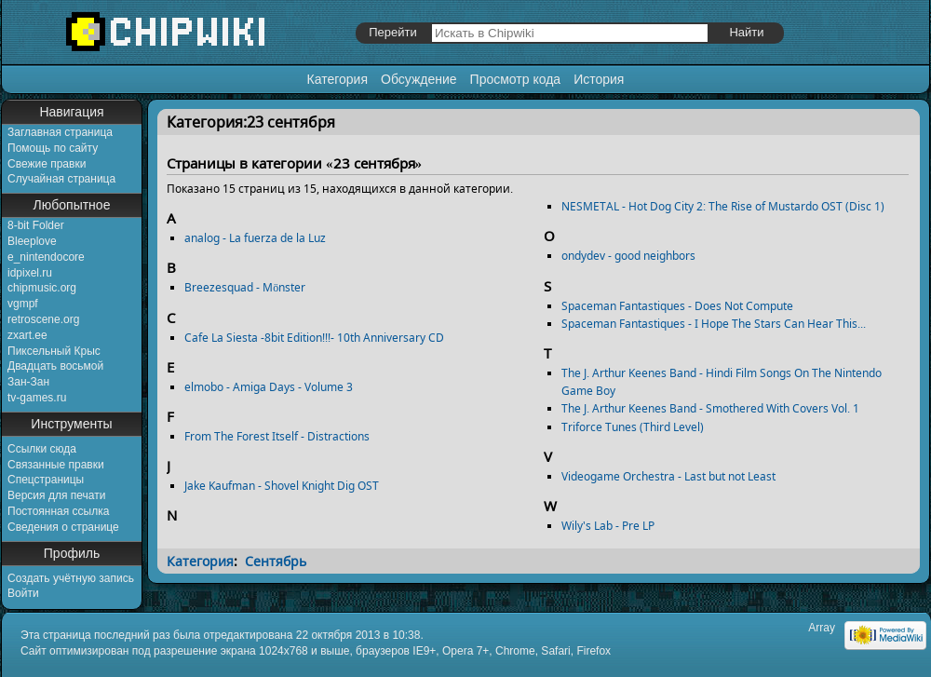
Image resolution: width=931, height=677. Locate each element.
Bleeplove (32, 241)
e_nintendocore (46, 257)
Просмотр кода (515, 79)
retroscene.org (43, 319)
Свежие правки (46, 163)
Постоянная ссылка (58, 511)
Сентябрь (275, 561)
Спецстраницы (45, 479)
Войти (23, 593)
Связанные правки (55, 464)
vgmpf (22, 303)
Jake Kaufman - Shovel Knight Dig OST (281, 486)
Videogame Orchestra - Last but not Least (668, 476)
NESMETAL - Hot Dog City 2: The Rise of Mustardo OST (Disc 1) (722, 206)
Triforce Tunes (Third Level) (632, 427)
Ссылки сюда (41, 448)
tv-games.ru (36, 397)
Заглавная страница (60, 132)
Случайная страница (61, 178)
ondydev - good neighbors (628, 256)
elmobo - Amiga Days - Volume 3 (268, 387)
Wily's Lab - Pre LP (607, 526)
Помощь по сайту (52, 148)
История (598, 79)
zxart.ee (27, 335)
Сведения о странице (63, 527)
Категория (337, 79)
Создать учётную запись (70, 578)
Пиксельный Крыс (54, 351)
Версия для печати (56, 495)
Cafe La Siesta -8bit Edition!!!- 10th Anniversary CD (314, 337)
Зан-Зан (28, 381)
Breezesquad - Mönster (244, 287)
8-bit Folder (35, 225)
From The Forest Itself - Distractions (277, 436)
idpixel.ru (29, 272)
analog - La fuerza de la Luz (255, 238)
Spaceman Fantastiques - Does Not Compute (677, 306)
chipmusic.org (41, 287)
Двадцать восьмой (55, 365)
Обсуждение (419, 79)
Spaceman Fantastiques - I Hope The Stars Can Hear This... (713, 324)
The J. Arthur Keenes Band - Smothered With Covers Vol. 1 (710, 408)
